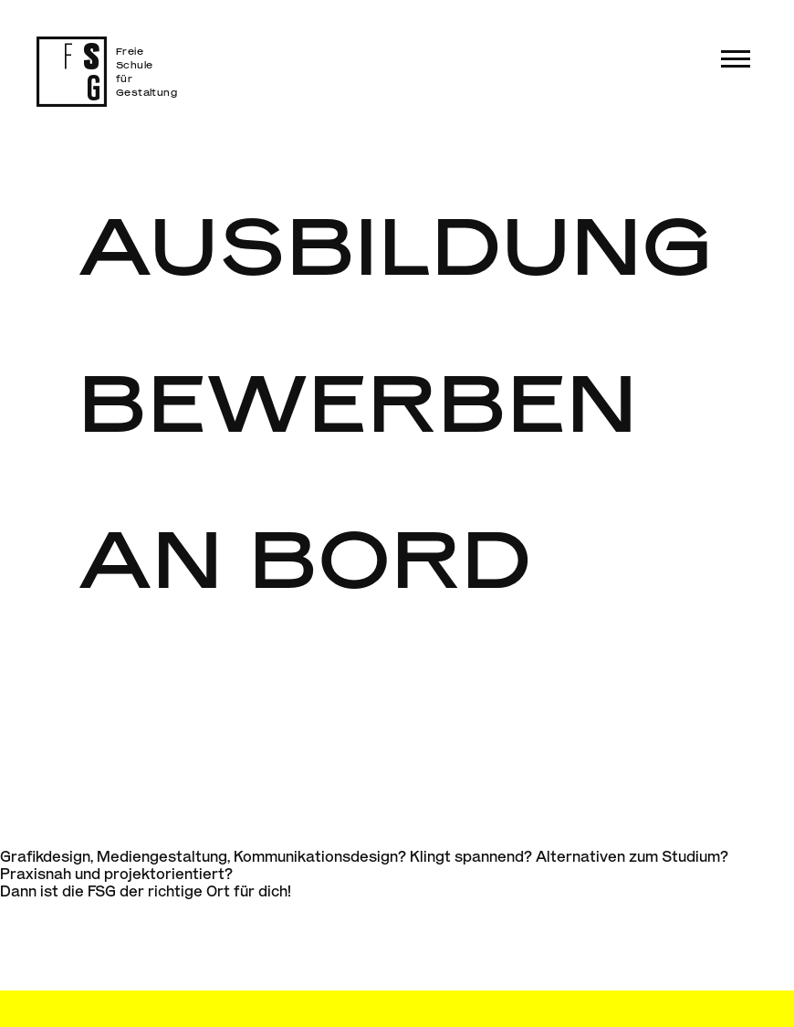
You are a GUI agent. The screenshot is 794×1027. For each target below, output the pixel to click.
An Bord (306, 556)
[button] (735, 59)
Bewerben (359, 400)
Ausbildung (397, 243)
